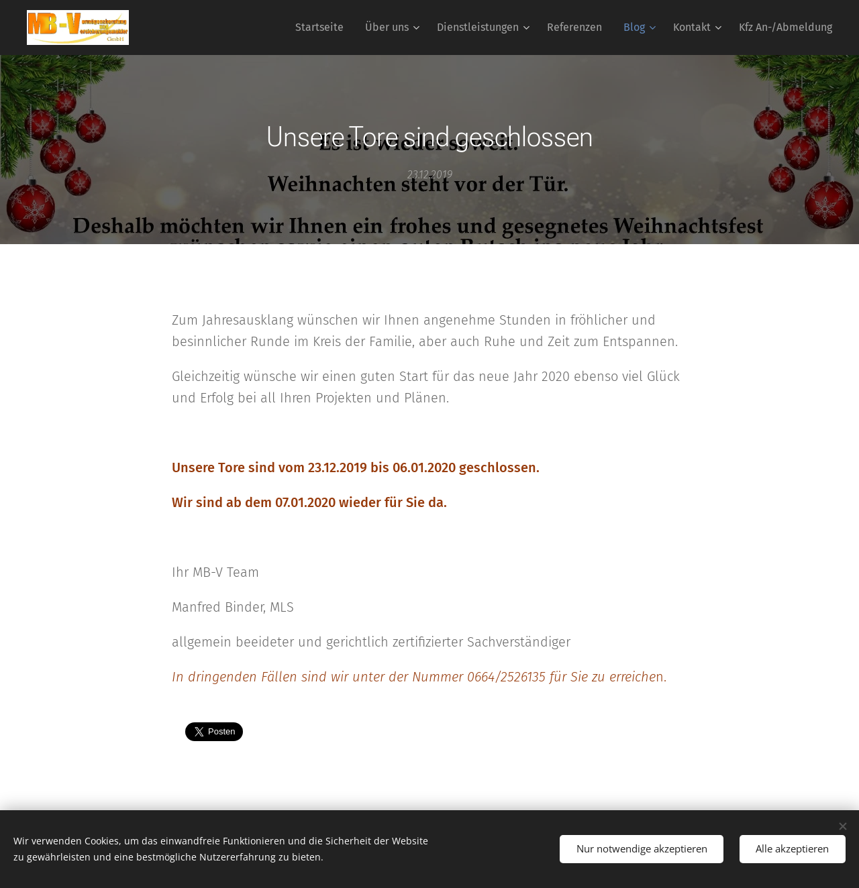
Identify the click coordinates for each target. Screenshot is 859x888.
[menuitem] (323, 27)
